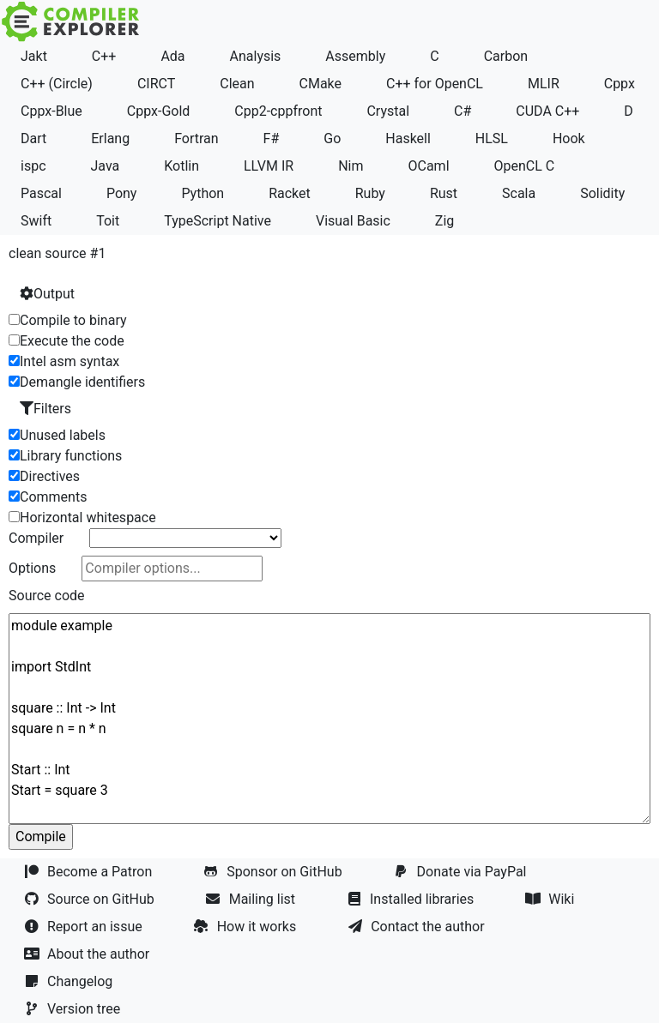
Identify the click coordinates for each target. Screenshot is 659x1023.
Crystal (387, 111)
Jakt (34, 56)
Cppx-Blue (51, 111)
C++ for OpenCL (434, 83)
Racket (290, 193)
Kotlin (181, 166)
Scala (518, 193)
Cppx (619, 83)
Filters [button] (45, 408)
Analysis (255, 56)
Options (32, 568)
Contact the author (417, 926)
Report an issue (85, 926)
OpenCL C (523, 166)
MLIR (543, 83)
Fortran (196, 138)
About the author (88, 954)
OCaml (428, 166)
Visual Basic (353, 221)
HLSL (491, 138)
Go (332, 138)
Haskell (408, 138)
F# (271, 138)
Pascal (41, 193)
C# (462, 111)
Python (202, 193)
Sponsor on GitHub (274, 872)
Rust (443, 193)
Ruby (370, 193)
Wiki (551, 899)
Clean (237, 83)
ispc (33, 166)
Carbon (506, 56)
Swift (36, 221)
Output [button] (47, 294)
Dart (33, 138)
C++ (104, 56)
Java (104, 166)
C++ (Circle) (57, 83)
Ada (172, 56)
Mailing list (252, 899)
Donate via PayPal (462, 872)
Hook (569, 138)
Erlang (110, 138)
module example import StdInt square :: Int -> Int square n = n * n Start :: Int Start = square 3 (329, 718)
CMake (320, 83)
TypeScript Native (217, 221)
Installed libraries (412, 899)
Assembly (355, 56)
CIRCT (156, 83)
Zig (444, 221)
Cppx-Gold (158, 111)
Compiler (36, 538)
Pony (121, 193)
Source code (47, 595)
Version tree (74, 1009)
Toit (107, 221)
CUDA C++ (547, 111)
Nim (350, 166)
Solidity (602, 193)
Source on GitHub (91, 899)
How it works (247, 926)
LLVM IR (268, 166)
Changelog (70, 981)
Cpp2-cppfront (278, 111)
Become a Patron (90, 872)
